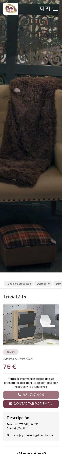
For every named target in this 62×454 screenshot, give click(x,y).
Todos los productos (18, 283)
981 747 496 (33, 395)
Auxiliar (10, 352)
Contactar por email (33, 404)
